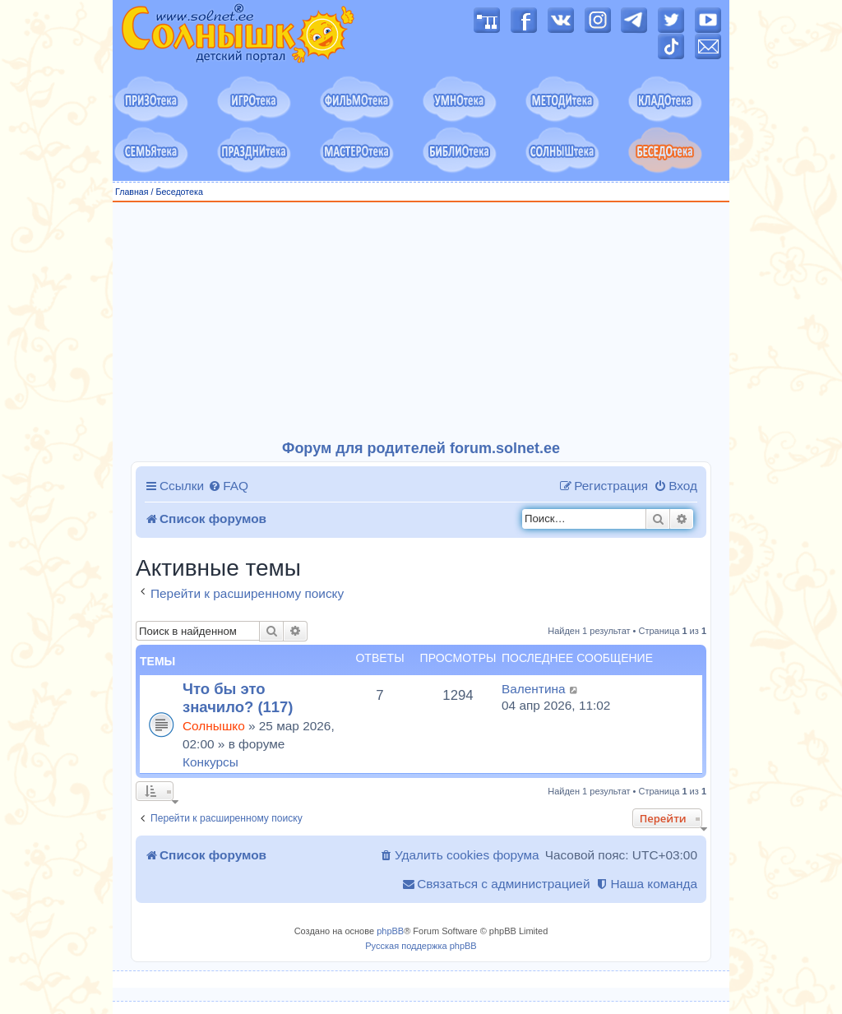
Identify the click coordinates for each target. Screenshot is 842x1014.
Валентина (534, 689)
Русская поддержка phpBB (420, 946)
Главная (132, 192)
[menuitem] (228, 486)
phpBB (390, 931)
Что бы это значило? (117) (238, 697)
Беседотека (178, 192)
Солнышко (214, 726)
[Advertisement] (421, 321)
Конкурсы (210, 762)
